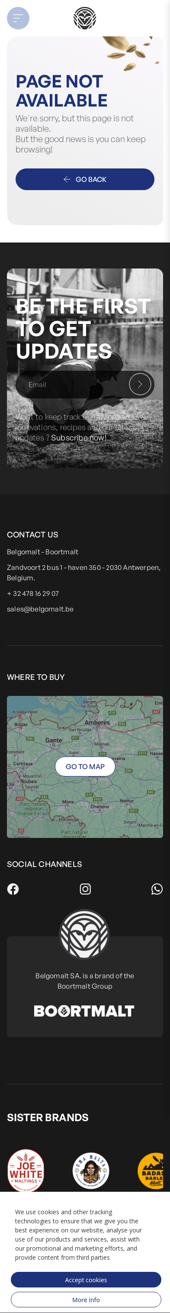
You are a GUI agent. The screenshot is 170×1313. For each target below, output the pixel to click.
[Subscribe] (140, 384)
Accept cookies (86, 1280)
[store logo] (85, 18)
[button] (24, 18)
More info (86, 1300)
